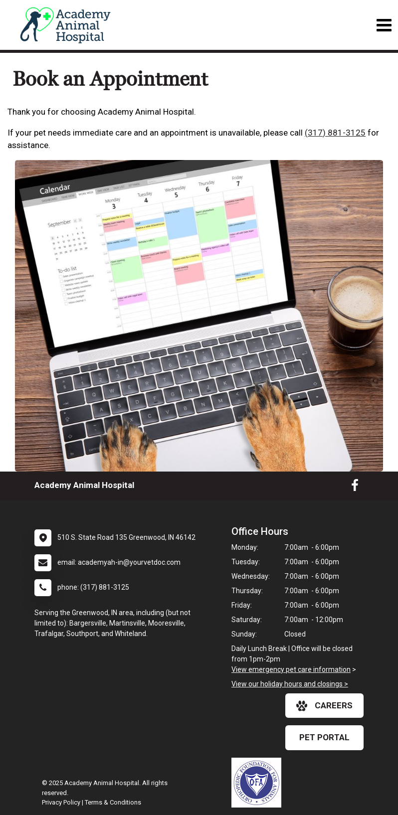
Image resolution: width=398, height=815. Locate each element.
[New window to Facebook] (355, 487)
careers (324, 705)
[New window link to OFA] (258, 783)
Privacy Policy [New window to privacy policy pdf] (61, 802)
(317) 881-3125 (335, 133)
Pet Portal (324, 737)
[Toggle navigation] (384, 25)
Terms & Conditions (113, 802)
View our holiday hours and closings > (289, 684)
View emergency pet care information (291, 669)
